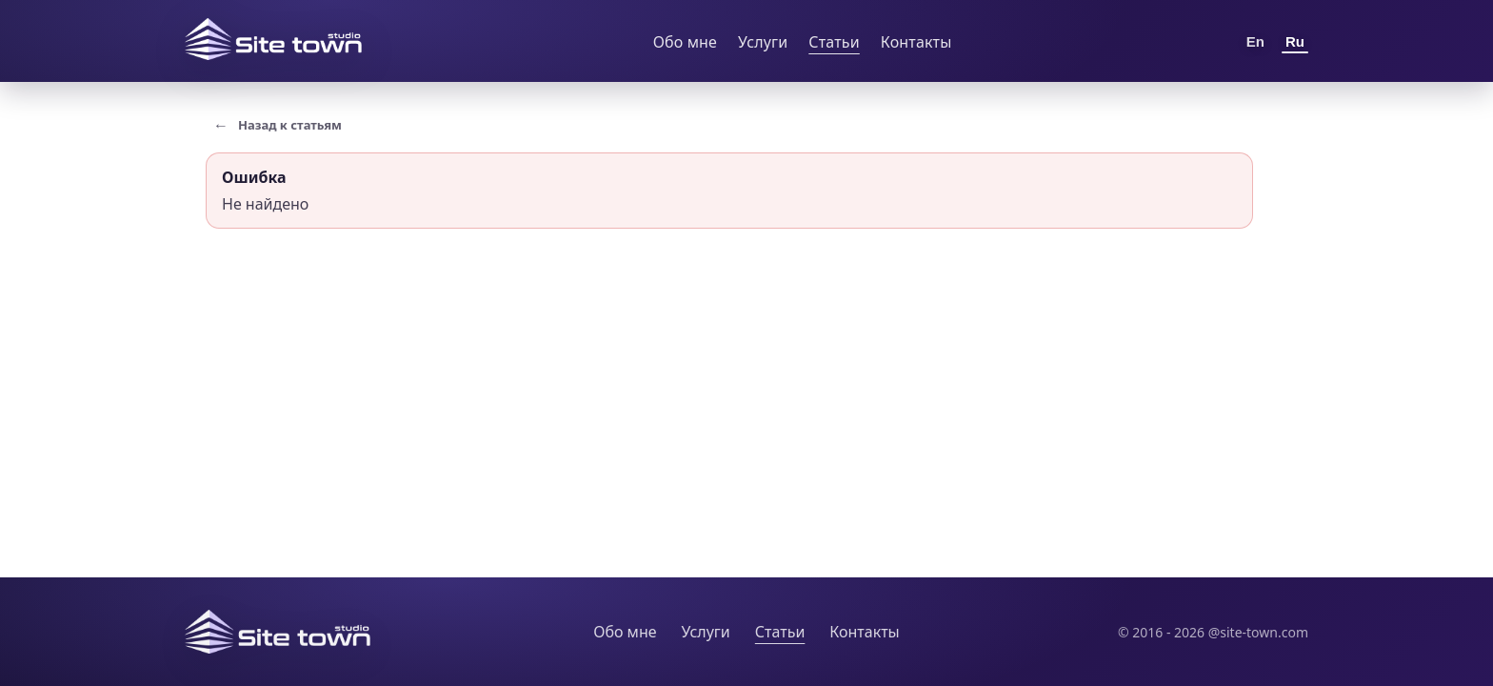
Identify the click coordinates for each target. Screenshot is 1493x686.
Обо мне (685, 41)
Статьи (833, 41)
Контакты (916, 41)
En (1255, 41)
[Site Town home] (273, 39)
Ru (1294, 41)
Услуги (762, 41)
